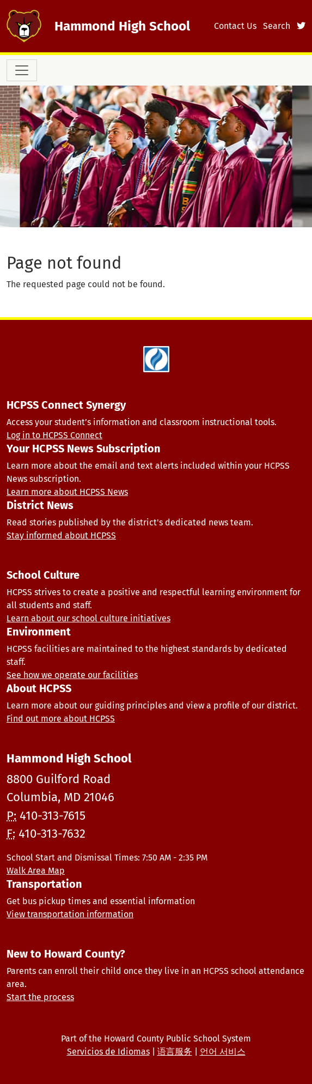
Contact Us (235, 26)
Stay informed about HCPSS (61, 535)
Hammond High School (122, 26)
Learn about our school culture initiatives (88, 618)
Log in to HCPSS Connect (54, 435)
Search (276, 26)
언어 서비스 (223, 1051)
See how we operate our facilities (72, 675)
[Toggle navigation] (22, 70)
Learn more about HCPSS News (67, 492)
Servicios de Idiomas (108, 1051)
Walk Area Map (36, 870)
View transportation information (70, 914)
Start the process (40, 997)
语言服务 (174, 1051)
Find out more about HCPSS (61, 718)
